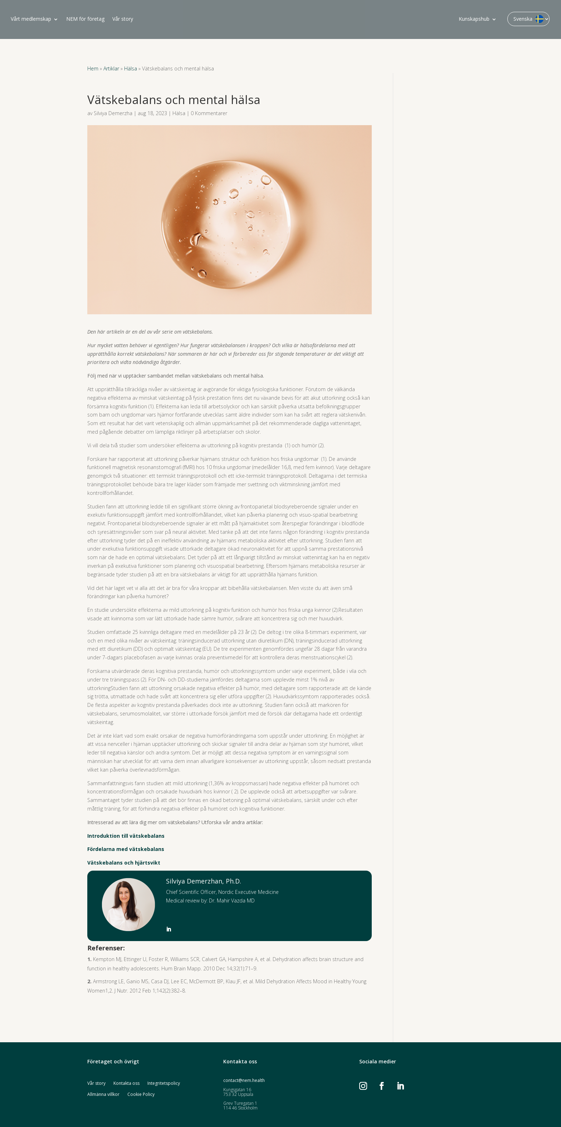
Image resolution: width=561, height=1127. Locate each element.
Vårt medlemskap (31, 19)
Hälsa (130, 68)
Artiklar (111, 68)
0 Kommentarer (209, 113)
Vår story (122, 19)
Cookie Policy (141, 1094)
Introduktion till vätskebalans (126, 835)
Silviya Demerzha (113, 113)
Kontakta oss (126, 1083)
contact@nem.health (244, 1080)
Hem (92, 68)
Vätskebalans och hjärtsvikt (123, 862)
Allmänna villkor (103, 1094)
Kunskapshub (474, 19)
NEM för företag (85, 19)
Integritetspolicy (163, 1083)
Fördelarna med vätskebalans (125, 849)
